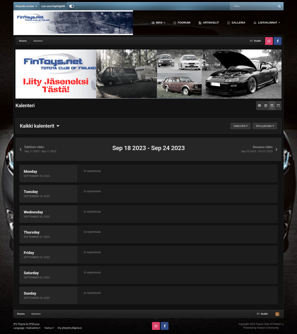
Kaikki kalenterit (39, 126)
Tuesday (31, 191)
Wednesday (33, 212)
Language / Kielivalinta (26, 328)
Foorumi (183, 22)
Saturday (31, 273)
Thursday (32, 232)
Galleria (238, 22)
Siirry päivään (265, 125)
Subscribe (241, 125)
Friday (29, 252)
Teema (49, 328)
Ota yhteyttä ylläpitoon (70, 328)
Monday (30, 171)
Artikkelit (210, 22)
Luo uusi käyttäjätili (53, 6)
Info (159, 22)
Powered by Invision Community (261, 327)
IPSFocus (34, 324)
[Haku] (242, 6)
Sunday (30, 293)
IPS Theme (19, 324)
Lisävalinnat (267, 22)
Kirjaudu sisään (26, 6)
